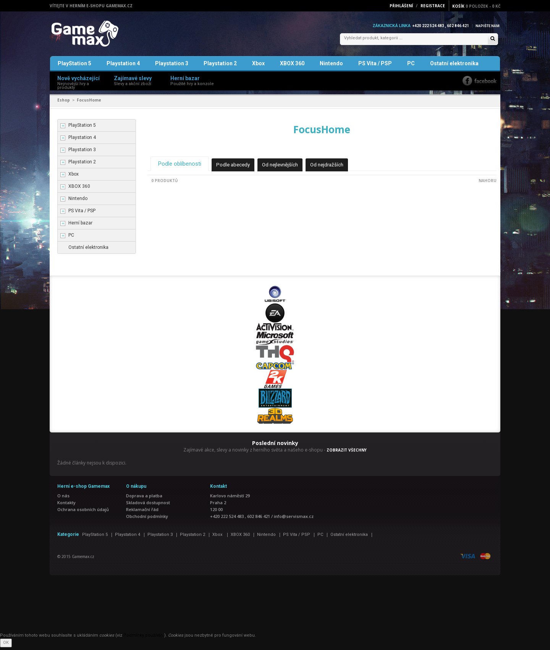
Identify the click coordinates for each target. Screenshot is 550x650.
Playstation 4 (123, 66)
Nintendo (331, 66)
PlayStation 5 (74, 66)
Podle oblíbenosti (181, 166)
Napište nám (487, 26)
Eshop (63, 103)
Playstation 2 (220, 66)
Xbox (258, 66)
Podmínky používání (143, 637)
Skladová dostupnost (148, 505)
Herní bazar (80, 226)
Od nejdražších (336, 167)
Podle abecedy (238, 167)
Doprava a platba (144, 498)
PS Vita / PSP (375, 66)
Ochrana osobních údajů (83, 512)
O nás (63, 498)
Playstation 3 (171, 66)
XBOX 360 (292, 66)
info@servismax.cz (294, 519)
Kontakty (66, 505)
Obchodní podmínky (147, 519)
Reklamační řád (142, 512)
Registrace (433, 5)
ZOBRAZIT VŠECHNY (347, 453)
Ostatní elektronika (454, 66)
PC (411, 66)
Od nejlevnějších (287, 167)
